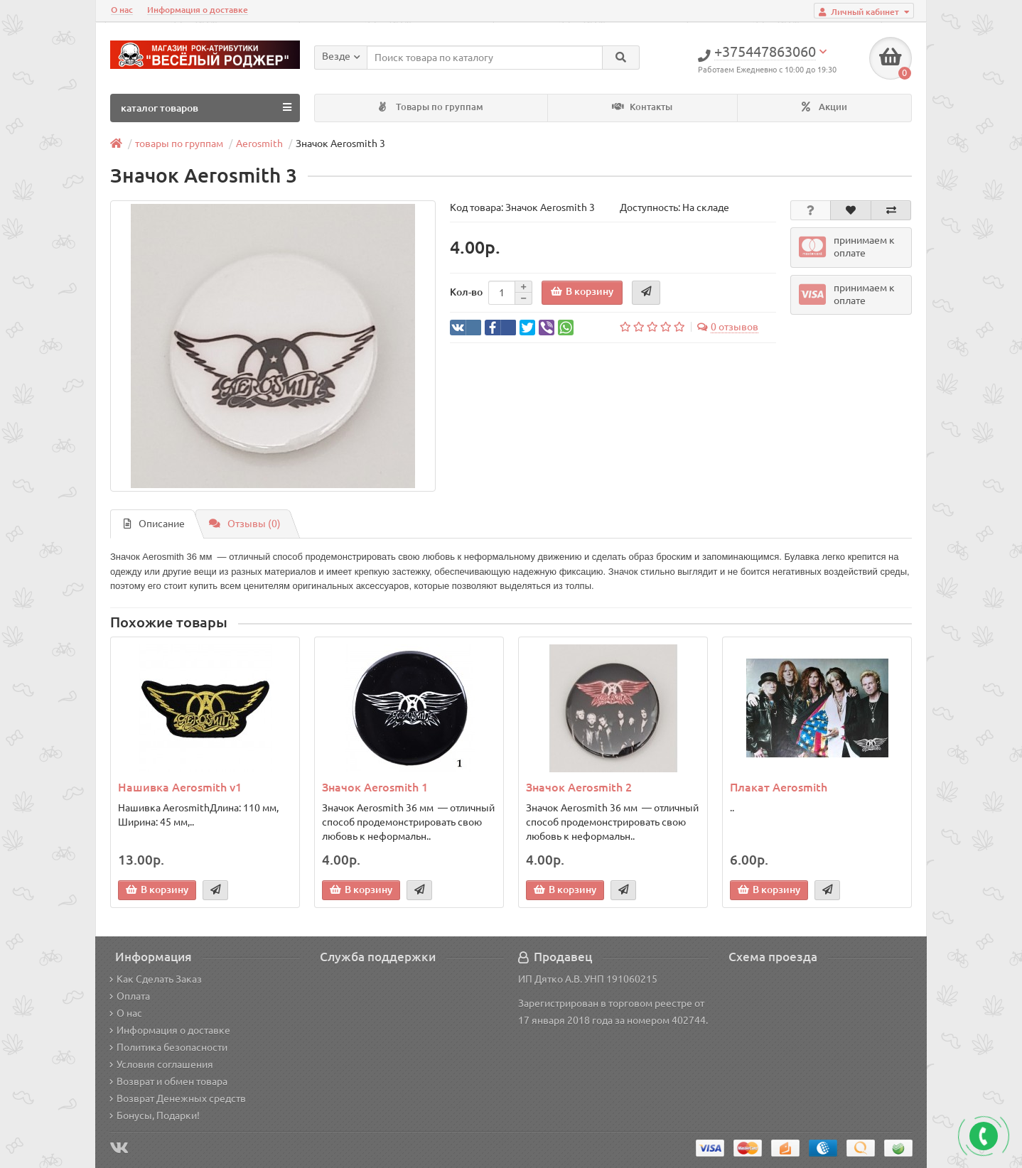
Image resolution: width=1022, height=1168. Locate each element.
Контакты (642, 107)
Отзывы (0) (245, 523)
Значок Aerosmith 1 (375, 787)
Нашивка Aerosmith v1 (180, 787)
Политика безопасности (168, 1047)
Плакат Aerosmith (778, 787)
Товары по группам (431, 107)
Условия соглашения (161, 1064)
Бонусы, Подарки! (154, 1115)
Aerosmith (259, 143)
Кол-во (466, 292)
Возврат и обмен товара (168, 1081)
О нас (122, 9)
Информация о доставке (197, 9)
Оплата (129, 996)
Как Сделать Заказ (155, 979)
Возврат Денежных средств (177, 1098)
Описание (154, 523)
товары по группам (179, 143)
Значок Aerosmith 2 (579, 787)
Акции (824, 107)
